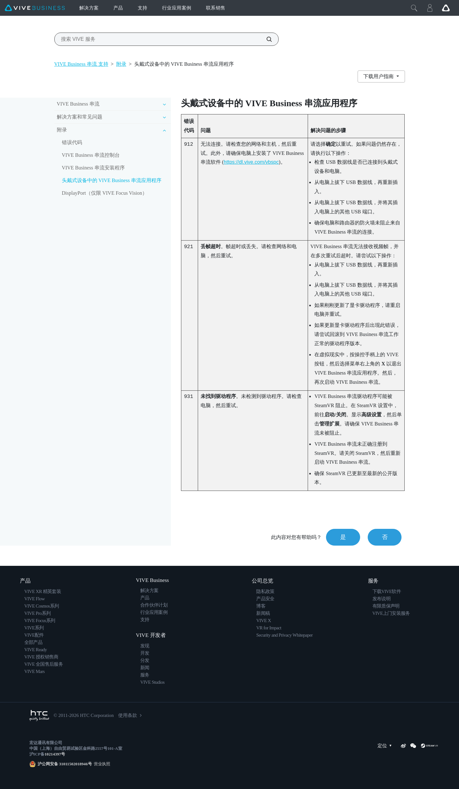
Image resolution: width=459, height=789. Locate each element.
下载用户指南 (379, 76)
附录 (121, 64)
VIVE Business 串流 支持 (81, 64)
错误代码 (72, 142)
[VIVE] (35, 8)
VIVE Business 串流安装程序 (93, 167)
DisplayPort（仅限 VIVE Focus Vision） (104, 193)
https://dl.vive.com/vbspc (251, 162)
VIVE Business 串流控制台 (91, 155)
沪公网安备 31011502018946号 (65, 763)
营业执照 (101, 763)
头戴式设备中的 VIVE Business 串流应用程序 (111, 180)
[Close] (414, 8)
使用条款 (127, 715)
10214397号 (55, 754)
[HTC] (39, 715)
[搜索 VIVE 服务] (265, 39)
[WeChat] (413, 745)
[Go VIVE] (446, 8)
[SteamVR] (429, 745)
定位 (386, 746)
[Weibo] (403, 745)
